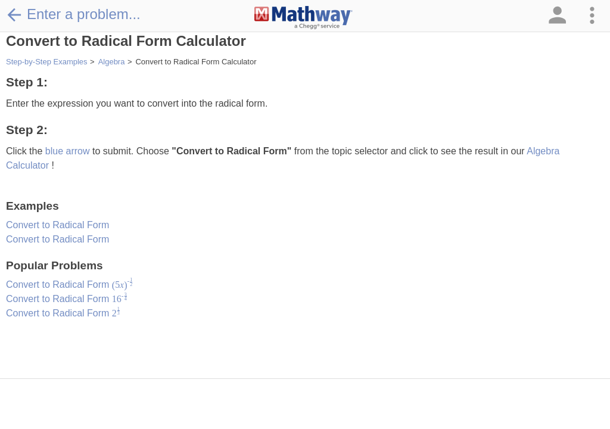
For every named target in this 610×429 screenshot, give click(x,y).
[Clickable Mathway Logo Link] (303, 18)
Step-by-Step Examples (47, 61)
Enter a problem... (73, 14)
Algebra (111, 61)
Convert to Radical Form (57, 225)
